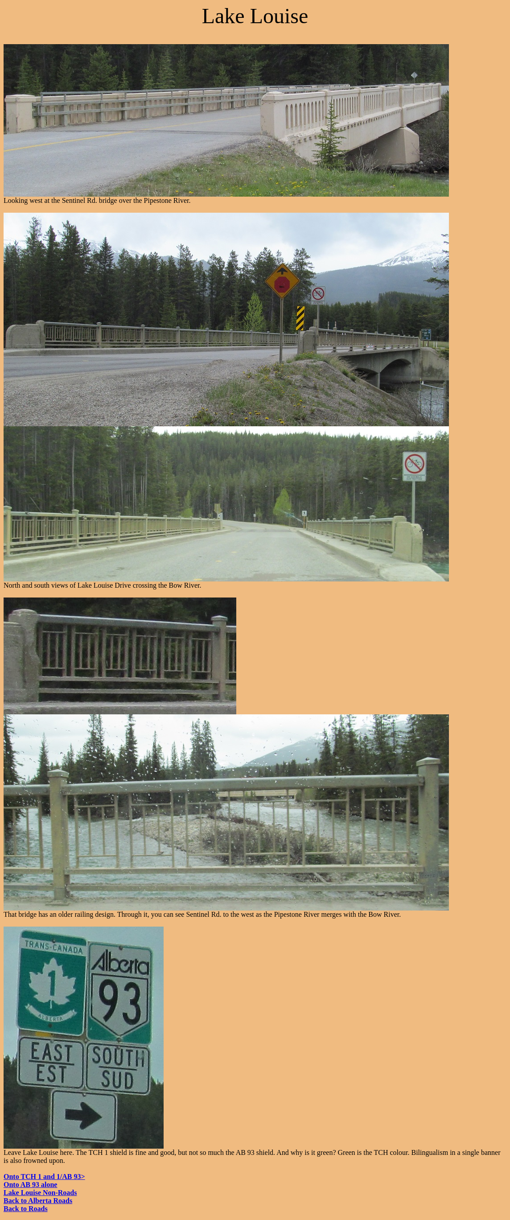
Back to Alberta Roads (38, 1200)
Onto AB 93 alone (30, 1184)
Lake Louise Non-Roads (40, 1192)
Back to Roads (26, 1208)
